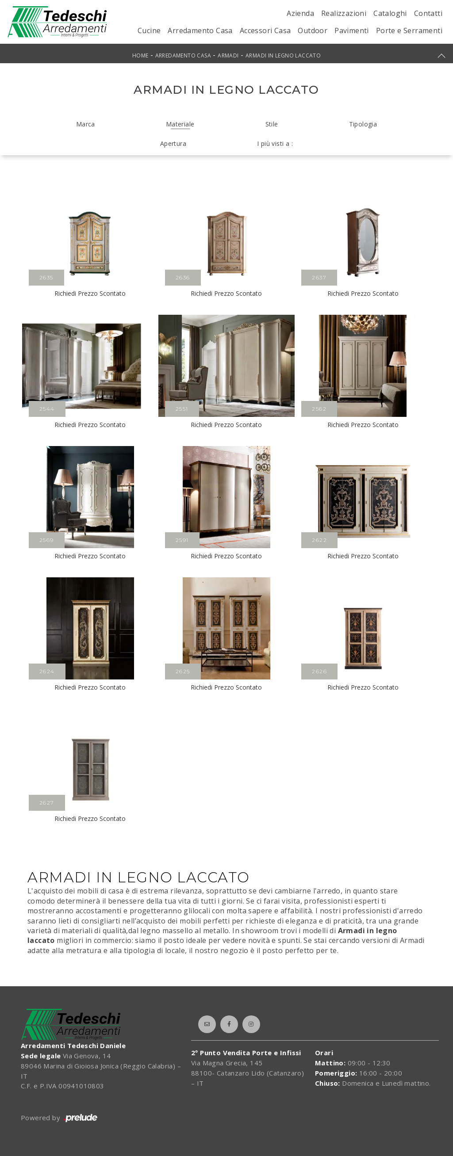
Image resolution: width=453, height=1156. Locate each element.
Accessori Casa (265, 30)
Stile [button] (271, 124)
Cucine (149, 30)
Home (140, 55)
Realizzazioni (343, 13)
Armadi (228, 55)
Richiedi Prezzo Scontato (90, 293)
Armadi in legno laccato (283, 55)
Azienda (300, 13)
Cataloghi (390, 13)
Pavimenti (351, 30)
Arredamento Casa (200, 30)
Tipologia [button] (363, 124)
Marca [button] (85, 124)
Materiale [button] (180, 124)
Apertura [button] (173, 143)
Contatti (428, 13)
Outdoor (312, 30)
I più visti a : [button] (275, 143)
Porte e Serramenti (409, 30)
